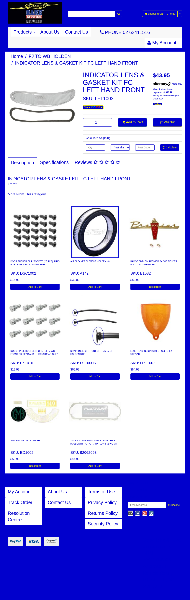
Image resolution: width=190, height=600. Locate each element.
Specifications (54, 162)
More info (167, 84)
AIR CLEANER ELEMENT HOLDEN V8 (89, 261)
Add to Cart (132, 122)
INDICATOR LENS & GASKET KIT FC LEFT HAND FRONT (76, 62)
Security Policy (103, 523)
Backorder (155, 286)
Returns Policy (103, 513)
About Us (50, 32)
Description (22, 162)
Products (24, 32)
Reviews (97, 162)
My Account (20, 491)
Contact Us (76, 32)
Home (17, 56)
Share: (93, 107)
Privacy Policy (102, 502)
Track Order (20, 502)
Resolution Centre (19, 516)
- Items (160, 13)
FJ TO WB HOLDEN (50, 56)
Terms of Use (101, 491)
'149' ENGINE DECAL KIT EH (25, 440)
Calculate (169, 147)
